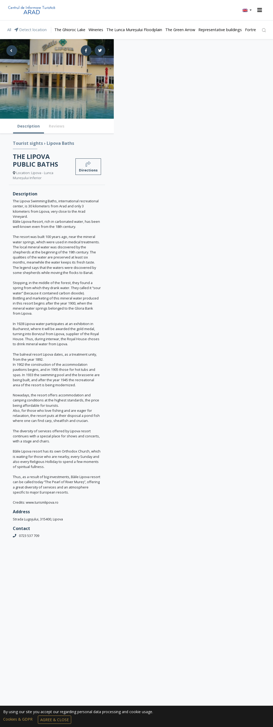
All (9, 29)
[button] (247, 10)
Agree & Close (54, 719)
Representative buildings (220, 29)
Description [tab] (28, 126)
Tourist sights (28, 143)
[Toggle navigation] (260, 10)
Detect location (30, 29)
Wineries (96, 29)
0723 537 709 (29, 535)
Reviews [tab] (57, 126)
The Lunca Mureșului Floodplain (134, 29)
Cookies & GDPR (18, 719)
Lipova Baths (60, 143)
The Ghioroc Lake (69, 29)
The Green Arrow (180, 29)
